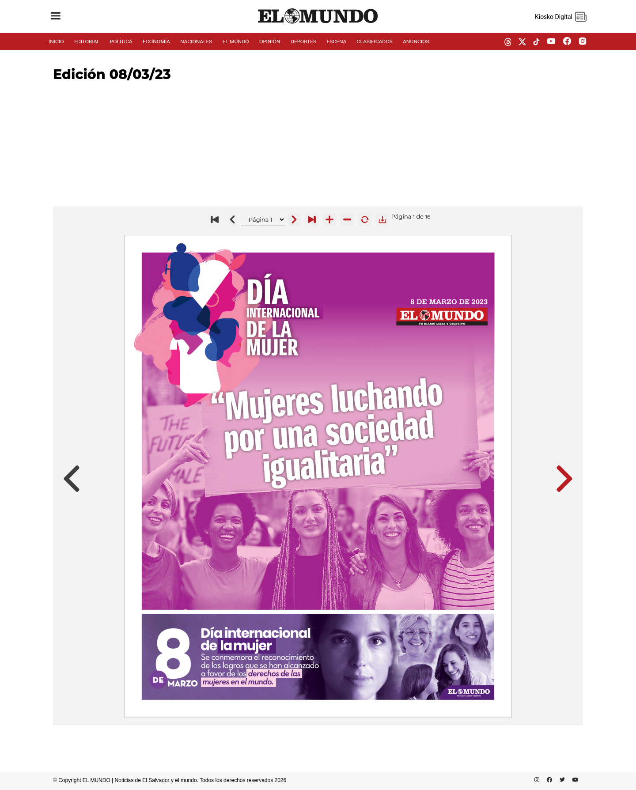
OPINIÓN (269, 41)
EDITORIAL (87, 41)
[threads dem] (508, 42)
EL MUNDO (236, 41)
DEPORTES (303, 41)
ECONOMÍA (156, 41)
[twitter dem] (522, 42)
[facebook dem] (567, 41)
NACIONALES (196, 41)
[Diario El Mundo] (318, 24)
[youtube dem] (551, 41)
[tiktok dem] (536, 42)
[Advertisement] (318, 144)
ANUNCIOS (416, 41)
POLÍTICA (121, 41)
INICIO (56, 41)
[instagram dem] (585, 41)
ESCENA (336, 41)
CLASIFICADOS (375, 41)
